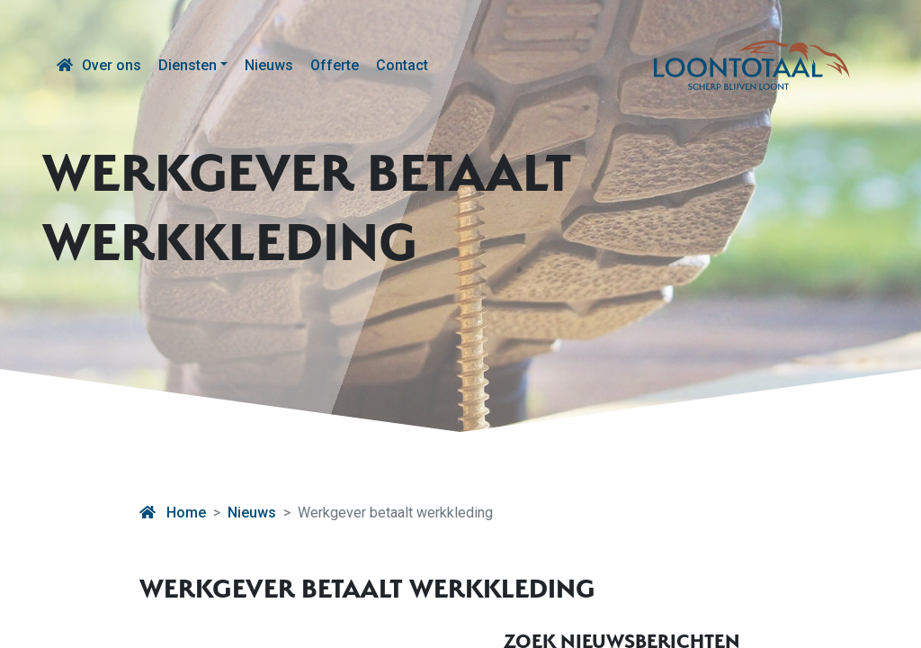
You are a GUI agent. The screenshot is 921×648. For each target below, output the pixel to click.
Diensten (187, 65)
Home (172, 512)
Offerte (334, 65)
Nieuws (269, 65)
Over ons (111, 65)
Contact (402, 65)
